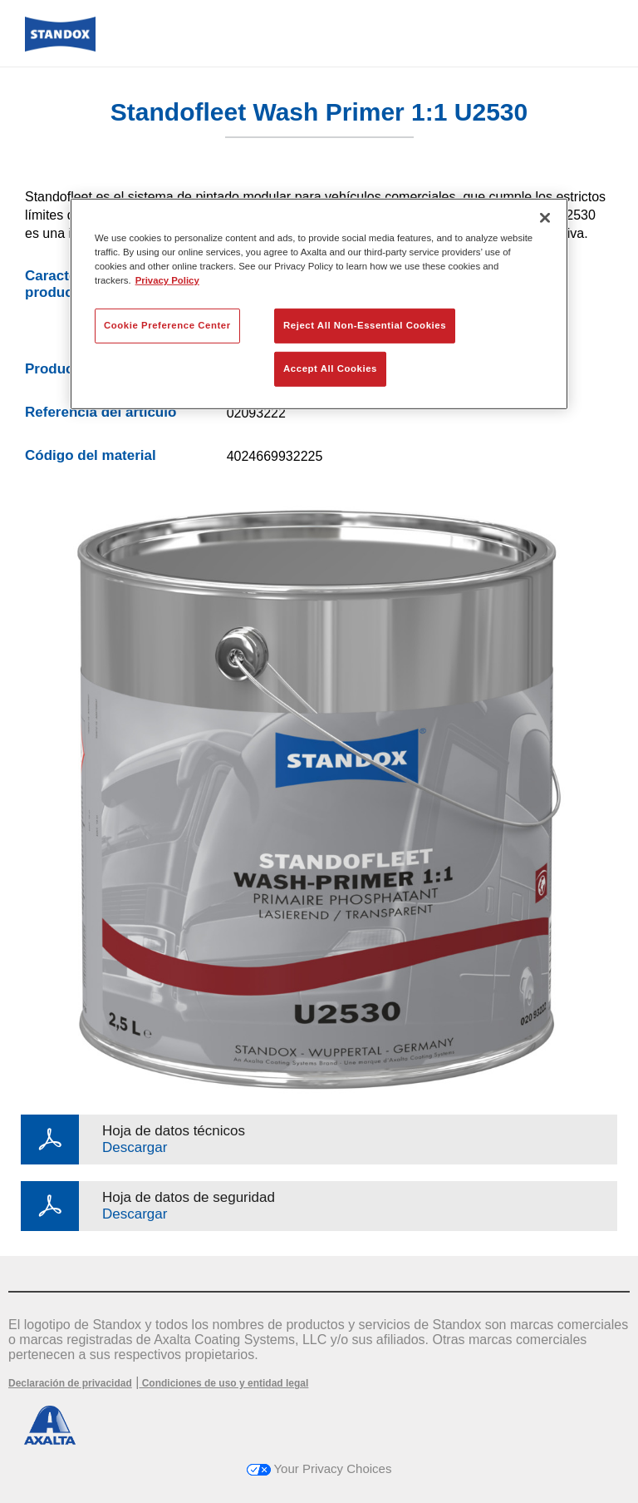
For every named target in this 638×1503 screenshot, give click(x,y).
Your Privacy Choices (319, 1468)
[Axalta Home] (60, 47)
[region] (319, 304)
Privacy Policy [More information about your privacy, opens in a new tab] (167, 280)
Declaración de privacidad (70, 1383)
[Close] (545, 218)
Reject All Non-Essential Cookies (364, 325)
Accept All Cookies (330, 368)
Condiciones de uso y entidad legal (223, 1383)
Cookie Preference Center (167, 325)
